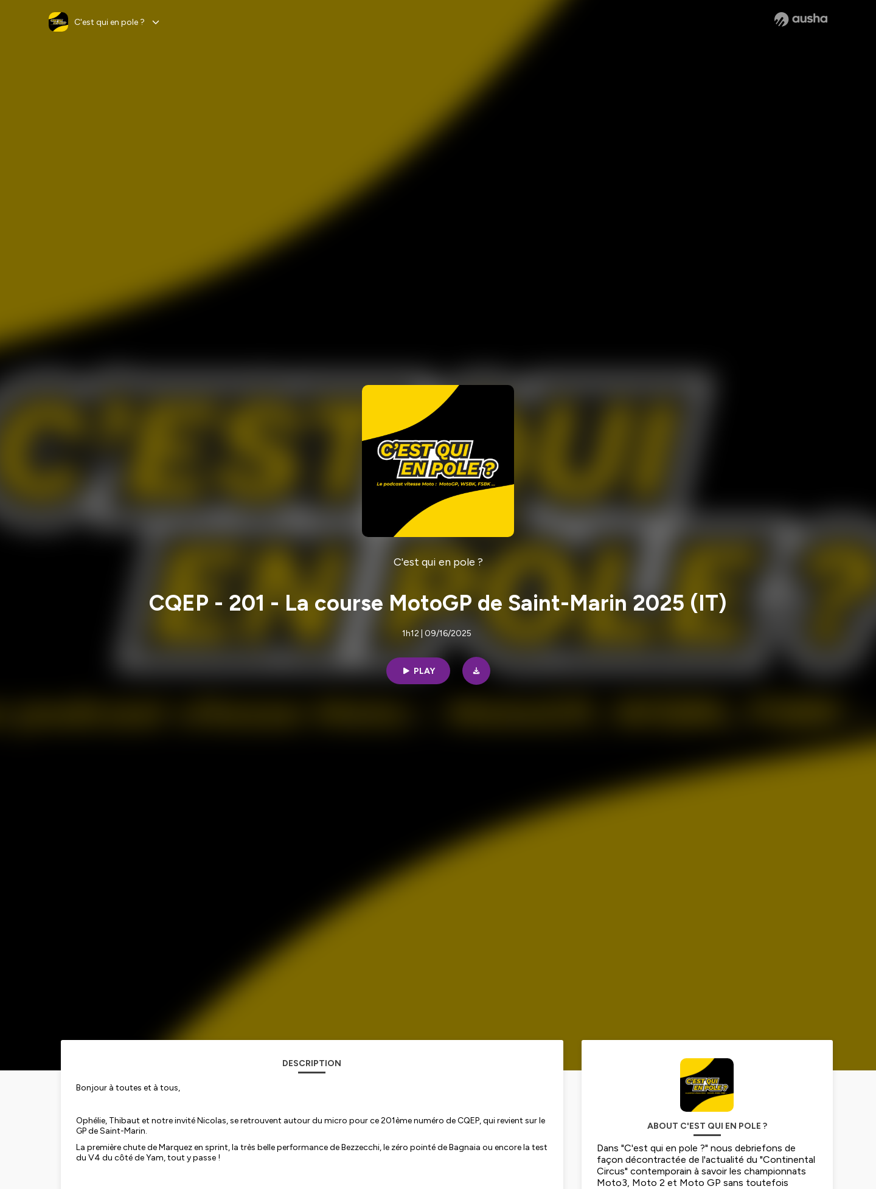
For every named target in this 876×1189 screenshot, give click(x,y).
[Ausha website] (800, 19)
